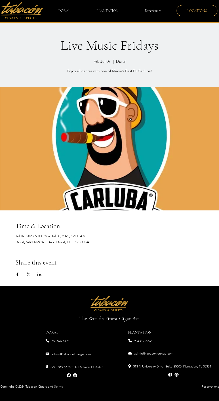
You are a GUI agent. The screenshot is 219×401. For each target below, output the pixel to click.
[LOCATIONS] (197, 10)
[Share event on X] (28, 274)
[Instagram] (75, 375)
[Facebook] (69, 375)
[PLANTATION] (140, 332)
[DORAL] (58, 332)
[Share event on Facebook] (17, 274)
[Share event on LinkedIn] (39, 274)
